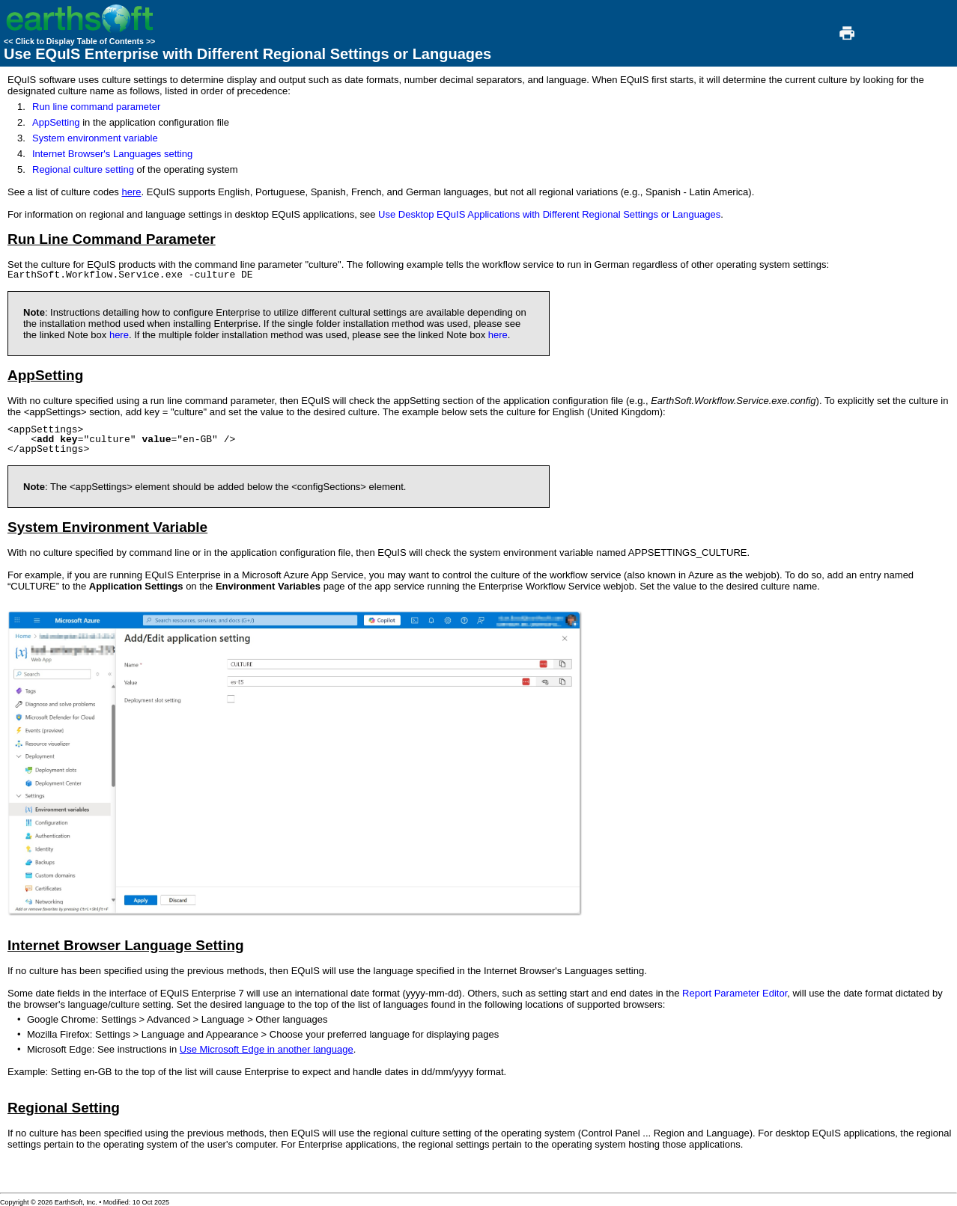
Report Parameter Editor (734, 993)
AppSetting (56, 122)
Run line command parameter (96, 106)
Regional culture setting (83, 169)
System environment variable (95, 138)
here (131, 192)
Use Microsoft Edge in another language (266, 1049)
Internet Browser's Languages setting (112, 153)
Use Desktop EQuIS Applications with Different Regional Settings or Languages (549, 214)
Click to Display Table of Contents (79, 41)
